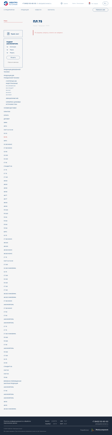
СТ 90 (5, 344)
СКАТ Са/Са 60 (8, 130)
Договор (6, 119)
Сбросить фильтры (13, 62)
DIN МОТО (8, 92)
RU (105, 3)
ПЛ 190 (6, 337)
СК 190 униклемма (10, 268)
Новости (38, 10)
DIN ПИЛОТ (9, 94)
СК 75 (5, 235)
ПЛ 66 (5, 377)
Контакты (51, 10)
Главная (35, 25)
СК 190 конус (8, 144)
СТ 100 (6, 264)
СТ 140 (6, 177)
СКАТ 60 (6, 370)
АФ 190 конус (8, 250)
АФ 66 (5, 188)
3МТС (5, 141)
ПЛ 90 (5, 228)
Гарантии (7, 111)
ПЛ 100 (6, 210)
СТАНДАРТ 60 (8, 166)
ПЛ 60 (5, 221)
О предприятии (9, 10)
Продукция (42, 25)
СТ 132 (6, 286)
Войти (74, 3)
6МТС (5, 232)
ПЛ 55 (5, 217)
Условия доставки (10, 108)
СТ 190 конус (8, 148)
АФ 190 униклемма (10, 293)
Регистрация (80, 3)
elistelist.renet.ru (101, 424)
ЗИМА (5, 122)
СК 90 (5, 151)
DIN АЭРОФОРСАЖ (11, 85)
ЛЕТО (5, 126)
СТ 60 (5, 312)
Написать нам (100, 10)
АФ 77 (5, 195)
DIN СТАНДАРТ (9, 88)
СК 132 (6, 279)
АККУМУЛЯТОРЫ (9, 304)
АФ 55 (5, 401)
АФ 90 (5, 202)
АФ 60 (5, 181)
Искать (13, 57)
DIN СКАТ (8, 90)
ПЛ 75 (5, 133)
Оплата (6, 115)
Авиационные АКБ (12, 98)
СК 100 (6, 155)
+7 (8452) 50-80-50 (100, 421)
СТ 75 (5, 170)
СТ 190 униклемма (10, 334)
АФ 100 (6, 242)
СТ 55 (5, 162)
